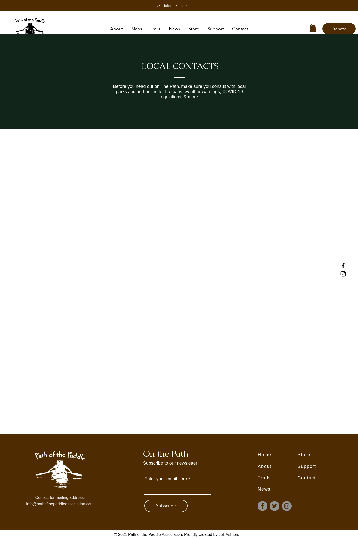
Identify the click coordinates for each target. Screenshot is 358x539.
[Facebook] (343, 265)
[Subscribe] (166, 506)
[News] (277, 489)
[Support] (317, 466)
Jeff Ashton (228, 534)
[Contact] (317, 478)
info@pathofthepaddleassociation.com (60, 504)
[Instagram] (343, 273)
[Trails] (277, 478)
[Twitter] (274, 506)
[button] (312, 28)
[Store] (317, 455)
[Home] (277, 455)
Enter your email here (165, 479)
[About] (277, 466)
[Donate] (339, 28)
